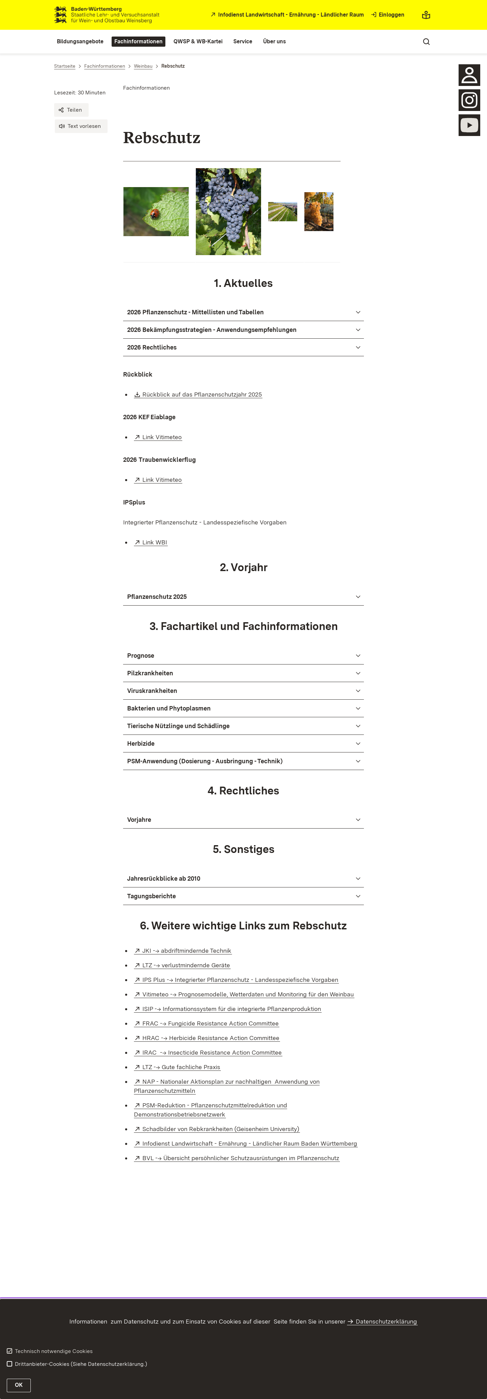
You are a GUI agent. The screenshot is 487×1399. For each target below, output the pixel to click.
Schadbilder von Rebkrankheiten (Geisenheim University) (221, 1128)
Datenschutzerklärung (386, 1321)
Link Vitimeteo (162, 437)
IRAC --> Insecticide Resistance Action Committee (212, 1052)
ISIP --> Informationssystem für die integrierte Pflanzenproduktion (232, 1008)
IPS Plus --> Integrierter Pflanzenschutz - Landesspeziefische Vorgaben (240, 979)
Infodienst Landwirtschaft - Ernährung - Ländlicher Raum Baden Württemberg (250, 1143)
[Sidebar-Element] (469, 75)
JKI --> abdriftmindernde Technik (187, 950)
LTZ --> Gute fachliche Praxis (181, 1066)
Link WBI (155, 542)
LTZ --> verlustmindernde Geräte (186, 965)
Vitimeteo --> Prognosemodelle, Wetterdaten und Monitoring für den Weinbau (248, 994)
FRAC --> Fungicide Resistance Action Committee (210, 1023)
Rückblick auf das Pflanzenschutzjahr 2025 (202, 394)
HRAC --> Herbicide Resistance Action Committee (211, 1037)
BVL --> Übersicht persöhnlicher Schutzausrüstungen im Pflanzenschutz (241, 1157)
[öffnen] (469, 100)
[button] (71, 110)
